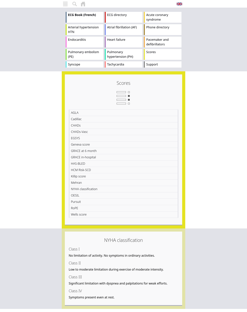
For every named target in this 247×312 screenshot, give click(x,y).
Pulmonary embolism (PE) (83, 54)
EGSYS (75, 138)
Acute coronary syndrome (157, 17)
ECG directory (117, 15)
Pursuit (76, 202)
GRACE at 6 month (84, 151)
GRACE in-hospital (83, 157)
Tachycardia (115, 64)
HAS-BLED (78, 163)
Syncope (74, 64)
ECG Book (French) (82, 15)
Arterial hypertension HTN (83, 29)
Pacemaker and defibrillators (157, 41)
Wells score (79, 214)
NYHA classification (84, 189)
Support (152, 64)
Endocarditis (77, 39)
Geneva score (80, 144)
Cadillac (76, 119)
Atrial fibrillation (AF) (122, 27)
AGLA (75, 113)
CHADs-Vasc (79, 132)
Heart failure (116, 39)
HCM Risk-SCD (81, 170)
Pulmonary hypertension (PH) (120, 54)
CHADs (76, 125)
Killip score (78, 176)
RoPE (74, 208)
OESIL (75, 195)
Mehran (76, 182)
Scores (151, 52)
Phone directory (157, 27)
